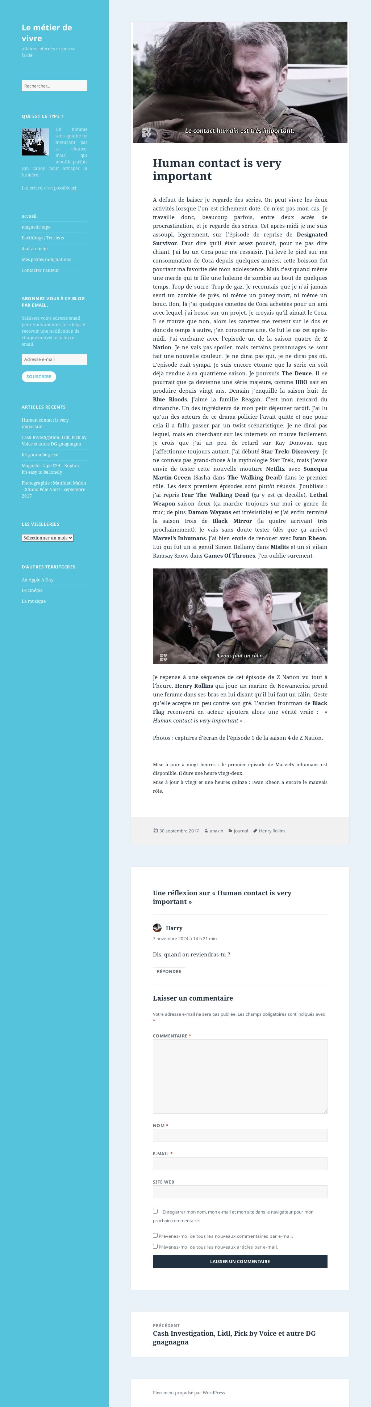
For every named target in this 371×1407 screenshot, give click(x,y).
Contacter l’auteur (40, 270)
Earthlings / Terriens (43, 238)
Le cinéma (32, 590)
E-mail (163, 1154)
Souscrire (38, 377)
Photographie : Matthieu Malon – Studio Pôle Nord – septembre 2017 (54, 489)
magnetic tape (36, 227)
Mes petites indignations (46, 259)
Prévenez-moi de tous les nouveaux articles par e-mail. (218, 1247)
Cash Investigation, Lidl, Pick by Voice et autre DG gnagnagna (54, 440)
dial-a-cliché (34, 249)
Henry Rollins (272, 831)
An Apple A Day (38, 580)
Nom (160, 1125)
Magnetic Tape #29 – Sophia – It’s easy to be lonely (52, 468)
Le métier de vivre (47, 32)
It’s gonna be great (40, 455)
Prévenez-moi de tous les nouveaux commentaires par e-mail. (226, 1236)
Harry (174, 927)
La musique (34, 601)
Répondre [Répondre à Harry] (169, 971)
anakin (216, 831)
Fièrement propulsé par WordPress (189, 1393)
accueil (29, 216)
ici (73, 188)
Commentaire (172, 1036)
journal (241, 831)
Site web (164, 1182)
